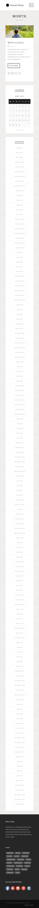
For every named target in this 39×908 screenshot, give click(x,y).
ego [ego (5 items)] (28, 859)
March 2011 (19, 780)
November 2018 (19, 528)
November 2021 (19, 405)
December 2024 (19, 229)
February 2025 (19, 219)
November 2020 (19, 462)
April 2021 (19, 438)
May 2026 (19, 148)
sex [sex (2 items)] (17, 869)
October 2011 (19, 747)
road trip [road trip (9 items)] (20, 859)
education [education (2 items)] (10, 866)
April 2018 (19, 557)
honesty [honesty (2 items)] (19, 866)
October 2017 (19, 576)
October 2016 (19, 600)
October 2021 (19, 409)
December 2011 (19, 738)
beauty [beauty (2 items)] (9, 869)
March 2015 (19, 633)
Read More (14, 65)
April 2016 (19, 619)
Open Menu (31, 5)
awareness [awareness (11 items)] (11, 859)
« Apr (17, 130)
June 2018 (19, 547)
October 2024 (19, 238)
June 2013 (19, 652)
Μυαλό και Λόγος (16, 42)
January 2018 (19, 566)
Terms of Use (29, 905)
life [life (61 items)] (18, 853)
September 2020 (19, 471)
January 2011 (19, 790)
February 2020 (19, 504)
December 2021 (19, 400)
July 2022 (19, 367)
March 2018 (19, 562)
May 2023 (19, 319)
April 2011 (19, 776)
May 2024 (19, 262)
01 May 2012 (13, 46)
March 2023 (19, 328)
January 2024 (19, 281)
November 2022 (19, 348)
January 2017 (19, 595)
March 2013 (19, 666)
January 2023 (19, 338)
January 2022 (19, 395)
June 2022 (19, 371)
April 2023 (19, 324)
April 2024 (19, 267)
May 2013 (20, 657)
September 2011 (19, 752)
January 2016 (19, 623)
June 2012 (19, 709)
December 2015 (19, 628)
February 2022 (19, 390)
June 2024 (19, 257)
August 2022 (19, 362)
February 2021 (19, 447)
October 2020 (19, 466)
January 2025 (19, 224)
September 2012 (19, 695)
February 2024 (19, 276)
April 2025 (19, 210)
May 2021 (20, 433)
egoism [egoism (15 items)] (25, 856)
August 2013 (19, 642)
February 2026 (19, 162)
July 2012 (19, 704)
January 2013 (19, 676)
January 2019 (19, 524)
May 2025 (19, 205)
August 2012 (19, 700)
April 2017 (19, 585)
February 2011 (19, 785)
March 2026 (19, 157)
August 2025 (19, 191)
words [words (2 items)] (24, 869)
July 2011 (19, 761)
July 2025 (19, 195)
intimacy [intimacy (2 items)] (10, 872)
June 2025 (19, 200)
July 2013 (19, 647)
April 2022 (19, 381)
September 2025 (19, 186)
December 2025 (19, 172)
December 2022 (19, 343)
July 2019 (20, 509)
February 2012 (19, 728)
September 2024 (19, 243)
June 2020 (19, 485)
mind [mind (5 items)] (9, 862)
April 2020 (19, 495)
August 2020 (20, 476)
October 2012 (19, 690)
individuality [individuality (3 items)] (18, 862)
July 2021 (19, 424)
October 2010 (19, 804)
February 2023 (19, 333)
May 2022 (19, 376)
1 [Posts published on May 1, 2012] (13, 106)
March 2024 (19, 271)
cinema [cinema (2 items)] (27, 862)
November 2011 (19, 742)
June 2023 (19, 314)
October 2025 (19, 181)
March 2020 (19, 500)
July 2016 (20, 614)
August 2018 (19, 538)
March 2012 (19, 723)
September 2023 (19, 300)
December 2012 (19, 680)
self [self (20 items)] (17, 856)
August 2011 (19, 757)
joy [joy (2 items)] (17, 872)
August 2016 (19, 609)
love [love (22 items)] (9, 856)
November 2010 (19, 799)
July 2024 (19, 252)
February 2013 (19, 671)
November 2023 (19, 290)
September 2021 (19, 414)
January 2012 (19, 733)
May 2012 (20, 714)
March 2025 (19, 214)
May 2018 (19, 552)
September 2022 (19, 357)
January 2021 (19, 452)
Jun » (21, 130)
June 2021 (19, 428)
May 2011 (19, 771)
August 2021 (19, 419)
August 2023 (19, 305)
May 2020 (19, 490)
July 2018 (20, 543)
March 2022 (19, 386)
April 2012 (19, 719)
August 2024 (20, 248)
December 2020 (19, 457)
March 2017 (19, 590)
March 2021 (19, 443)
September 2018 (19, 533)
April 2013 (19, 661)
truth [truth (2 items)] (27, 866)
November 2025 (19, 176)
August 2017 (19, 581)
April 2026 (19, 152)
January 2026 (19, 167)
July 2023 (19, 309)
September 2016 (19, 604)
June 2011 (19, 766)
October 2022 (19, 352)
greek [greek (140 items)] (10, 853)
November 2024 (19, 233)
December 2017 (19, 571)
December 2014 (19, 638)
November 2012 (19, 685)
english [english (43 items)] (25, 853)
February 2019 (19, 519)
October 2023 (19, 295)
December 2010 (19, 795)
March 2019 (19, 514)
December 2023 (19, 286)
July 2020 (19, 481)
